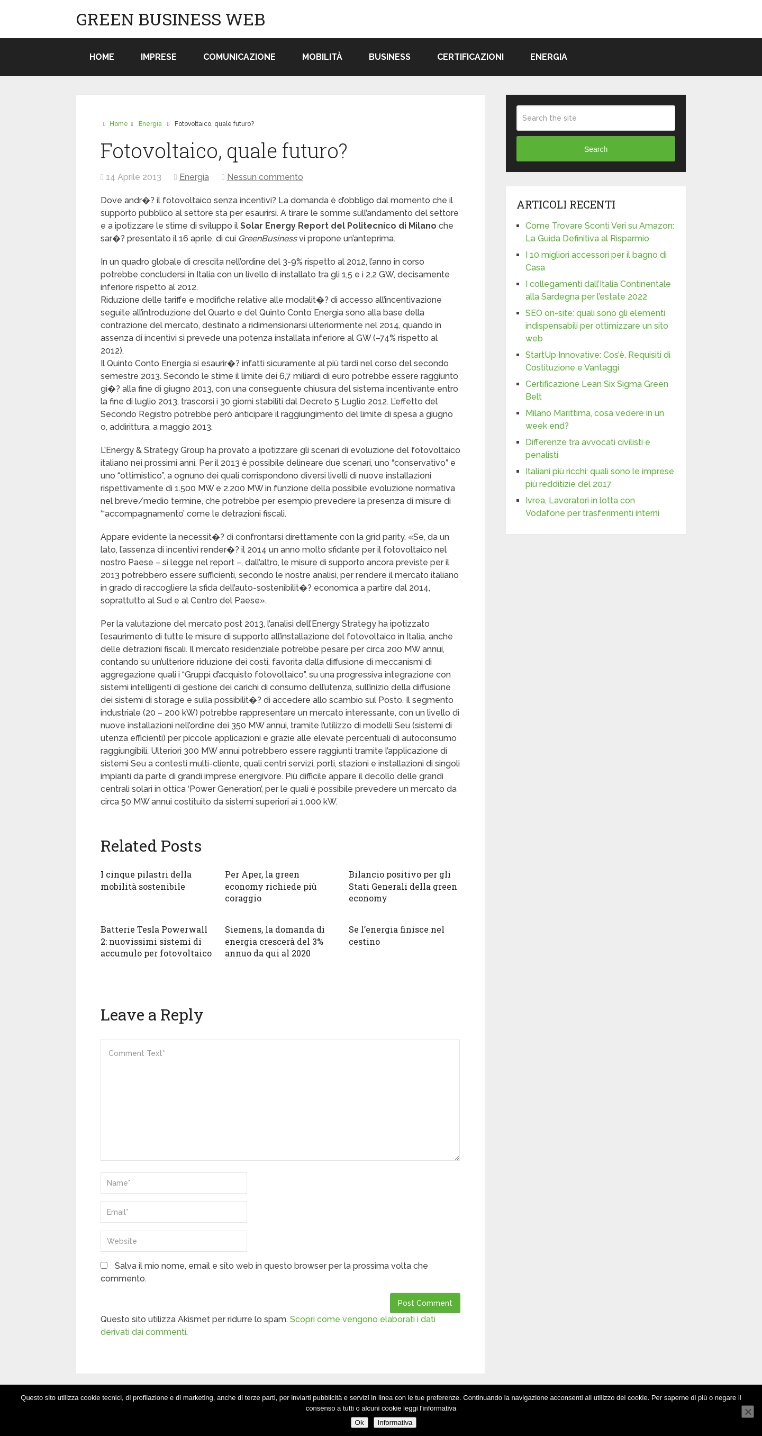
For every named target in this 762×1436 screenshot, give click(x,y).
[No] (747, 1411)
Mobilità (322, 57)
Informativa (395, 1422)
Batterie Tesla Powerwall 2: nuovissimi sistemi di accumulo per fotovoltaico (156, 941)
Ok (359, 1422)
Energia (548, 57)
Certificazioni (470, 57)
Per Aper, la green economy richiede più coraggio (271, 886)
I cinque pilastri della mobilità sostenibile (146, 880)
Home (101, 57)
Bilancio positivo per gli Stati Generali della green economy (403, 886)
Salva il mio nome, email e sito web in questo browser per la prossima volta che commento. (264, 1272)
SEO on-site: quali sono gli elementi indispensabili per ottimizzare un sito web (596, 326)
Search (595, 149)
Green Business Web (170, 19)
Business (390, 57)
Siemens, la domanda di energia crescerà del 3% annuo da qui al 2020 (275, 941)
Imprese (159, 57)
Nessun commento (265, 177)
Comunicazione (239, 57)
